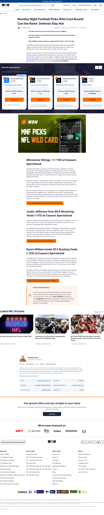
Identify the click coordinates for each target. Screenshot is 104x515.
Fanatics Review (87, 85)
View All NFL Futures (32, 475)
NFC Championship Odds (34, 457)
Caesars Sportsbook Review (39, 85)
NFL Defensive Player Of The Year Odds (38, 469)
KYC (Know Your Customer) (87, 469)
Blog (95, 5)
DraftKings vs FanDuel (7, 460)
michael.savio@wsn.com (44, 380)
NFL (6, 13)
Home (1, 13)
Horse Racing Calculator (7, 472)
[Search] (53, 5)
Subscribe (52, 414)
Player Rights (82, 466)
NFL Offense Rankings (7, 478)
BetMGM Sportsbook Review (65, 85)
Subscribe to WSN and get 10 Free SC (53, 1)
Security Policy (83, 472)
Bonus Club (67, 5)
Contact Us (55, 454)
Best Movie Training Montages (9, 466)
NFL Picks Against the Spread (9, 484)
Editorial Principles (84, 454)
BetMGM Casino (46, 390)
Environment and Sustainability (62, 475)
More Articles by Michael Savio (29, 376)
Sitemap (54, 484)
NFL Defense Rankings (7, 481)
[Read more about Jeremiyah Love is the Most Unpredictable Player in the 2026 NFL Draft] (52, 337)
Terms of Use (82, 460)
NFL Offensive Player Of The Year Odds (38, 466)
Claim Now (14, 99)
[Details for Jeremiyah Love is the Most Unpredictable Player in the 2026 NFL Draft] (52, 324)
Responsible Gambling (85, 5)
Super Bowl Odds (31, 454)
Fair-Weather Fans (5, 463)
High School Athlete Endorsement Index (12, 475)
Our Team (55, 460)
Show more (99, 312)
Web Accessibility (57, 481)
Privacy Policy (82, 457)
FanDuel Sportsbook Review (13, 85)
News (74, 5)
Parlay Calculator (5, 469)
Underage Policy (83, 463)
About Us (55, 457)
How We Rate (56, 463)
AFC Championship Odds (34, 460)
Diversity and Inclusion (59, 478)
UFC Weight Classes (6, 457)
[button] (96, 67)
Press (54, 472)
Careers (54, 469)
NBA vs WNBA (4, 454)
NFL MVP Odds (31, 463)
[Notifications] (100, 5)
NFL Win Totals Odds (32, 472)
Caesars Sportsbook (32, 59)
